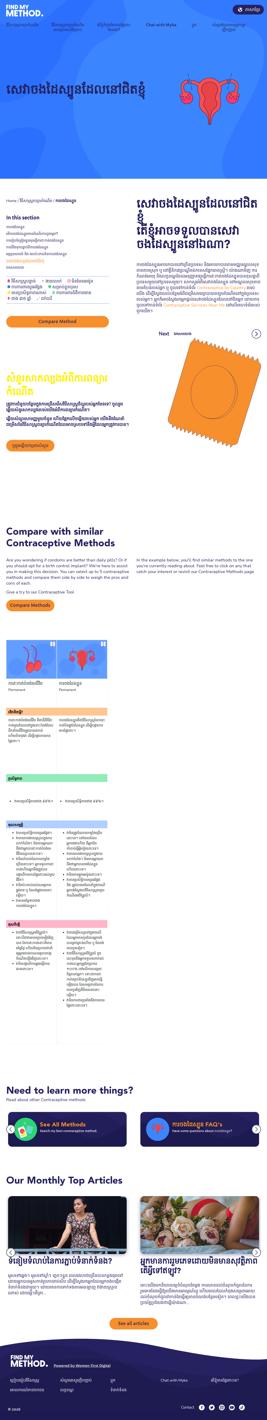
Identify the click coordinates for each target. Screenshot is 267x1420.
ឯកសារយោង (15, 267)
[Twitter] (212, 1407)
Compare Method (57, 321)
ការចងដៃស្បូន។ (26, 905)
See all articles (133, 1323)
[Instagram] (222, 1407)
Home (11, 200)
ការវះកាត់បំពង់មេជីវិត (25, 684)
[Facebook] (202, 1407)
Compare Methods (30, 605)
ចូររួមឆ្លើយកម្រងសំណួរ (30, 445)
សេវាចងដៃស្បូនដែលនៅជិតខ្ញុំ (25, 260)
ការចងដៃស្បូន (15, 227)
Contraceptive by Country (221, 288)
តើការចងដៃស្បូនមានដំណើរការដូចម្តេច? (32, 233)
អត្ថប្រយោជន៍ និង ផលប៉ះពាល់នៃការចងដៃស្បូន (36, 254)
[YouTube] (232, 1407)
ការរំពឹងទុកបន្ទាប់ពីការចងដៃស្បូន (27, 247)
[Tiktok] (242, 1407)
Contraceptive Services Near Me (194, 305)
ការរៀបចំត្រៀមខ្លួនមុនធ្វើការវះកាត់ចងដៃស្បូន (35, 240)
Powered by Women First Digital (82, 1365)
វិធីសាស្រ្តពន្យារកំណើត (36, 200)
